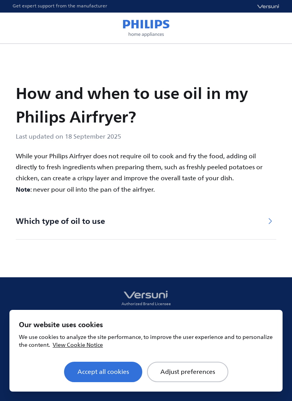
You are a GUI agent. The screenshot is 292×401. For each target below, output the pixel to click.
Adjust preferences (187, 372)
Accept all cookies (103, 372)
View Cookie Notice (78, 345)
